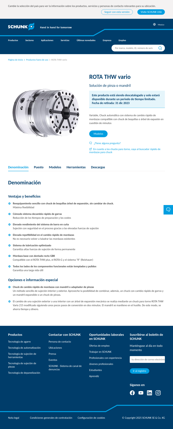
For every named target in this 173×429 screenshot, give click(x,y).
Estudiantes (95, 370)
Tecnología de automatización (24, 347)
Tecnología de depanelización (24, 372)
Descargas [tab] (98, 167)
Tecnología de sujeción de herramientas (22, 355)
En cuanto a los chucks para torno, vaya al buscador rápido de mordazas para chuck (124, 151)
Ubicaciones (55, 347)
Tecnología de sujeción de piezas (22, 365)
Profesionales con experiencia (105, 357)
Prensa (52, 353)
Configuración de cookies (91, 417)
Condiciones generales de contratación (51, 417)
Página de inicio (15, 59)
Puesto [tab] (39, 167)
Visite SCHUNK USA (151, 12)
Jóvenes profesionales (101, 364)
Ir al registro (139, 370)
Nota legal (13, 417)
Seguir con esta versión (117, 12)
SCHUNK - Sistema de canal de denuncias (65, 367)
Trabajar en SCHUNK (100, 351)
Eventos (53, 360)
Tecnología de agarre (19, 341)
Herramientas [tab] (76, 167)
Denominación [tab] (18, 167)
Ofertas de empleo (99, 345)
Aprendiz (94, 376)
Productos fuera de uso (35, 59)
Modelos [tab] (98, 133)
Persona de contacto (60, 341)
